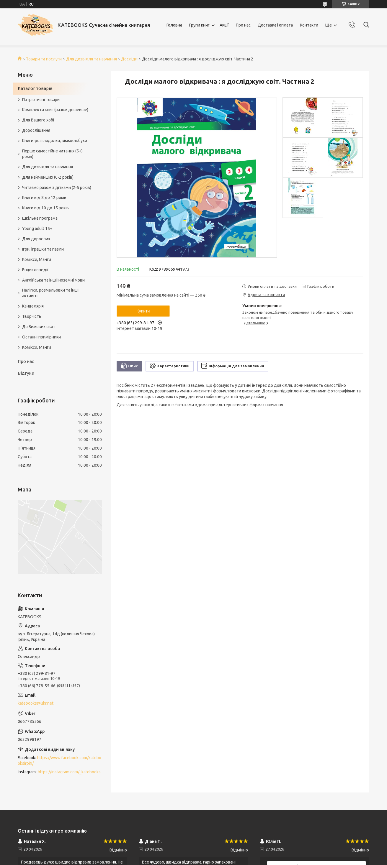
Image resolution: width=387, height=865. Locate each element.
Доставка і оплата (275, 25)
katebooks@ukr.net (35, 703)
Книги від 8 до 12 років (44, 197)
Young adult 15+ (37, 228)
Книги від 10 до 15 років (45, 207)
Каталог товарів (35, 88)
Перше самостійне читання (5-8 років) (52, 154)
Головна (174, 25)
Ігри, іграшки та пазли (43, 249)
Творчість (31, 316)
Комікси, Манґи (36, 259)
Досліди (129, 59)
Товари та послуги (44, 59)
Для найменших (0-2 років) (48, 177)
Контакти (309, 25)
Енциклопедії (35, 269)
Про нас (243, 25)
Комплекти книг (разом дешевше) (55, 109)
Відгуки (26, 373)
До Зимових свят (38, 326)
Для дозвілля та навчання (91, 59)
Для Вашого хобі (38, 120)
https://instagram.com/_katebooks (69, 771)
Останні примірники (41, 337)
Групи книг (199, 25)
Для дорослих (36, 238)
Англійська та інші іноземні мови (53, 280)
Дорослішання (36, 130)
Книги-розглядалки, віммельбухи (54, 140)
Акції (224, 25)
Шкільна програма (40, 218)
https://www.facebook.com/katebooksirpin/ (59, 760)
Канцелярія (33, 306)
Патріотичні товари (41, 99)
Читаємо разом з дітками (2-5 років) (56, 187)
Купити (143, 311)
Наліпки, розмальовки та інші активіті (50, 293)
